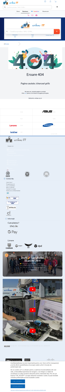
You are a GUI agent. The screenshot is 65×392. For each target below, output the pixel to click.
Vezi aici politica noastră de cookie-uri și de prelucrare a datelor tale (28, 390)
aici (25, 93)
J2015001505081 (11, 153)
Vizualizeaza (18, 386)
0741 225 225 (11, 162)
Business (25, 11)
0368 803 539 (12, 160)
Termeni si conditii (11, 189)
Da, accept (18, 381)
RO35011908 (10, 151)
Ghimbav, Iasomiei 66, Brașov (15, 155)
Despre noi (10, 146)
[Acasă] (6, 44)
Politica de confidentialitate (13, 190)
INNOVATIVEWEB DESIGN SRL (18, 150)
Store (18, 11)
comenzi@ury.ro (12, 164)
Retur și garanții (10, 187)
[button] (50, 35)
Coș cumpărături (10, 186)
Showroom (45, 11)
